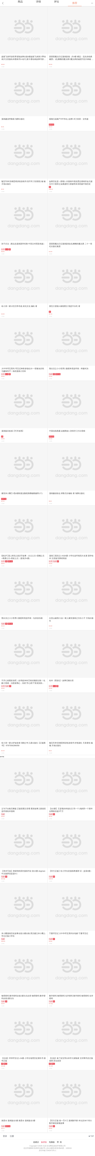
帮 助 (59, 1142)
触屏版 (44, 1142)
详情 (38, 1)
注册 (12, 1136)
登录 (5, 1136)
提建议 (36, 1142)
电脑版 (52, 1142)
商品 (20, 1)
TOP (92, 1136)
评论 (56, 1)
